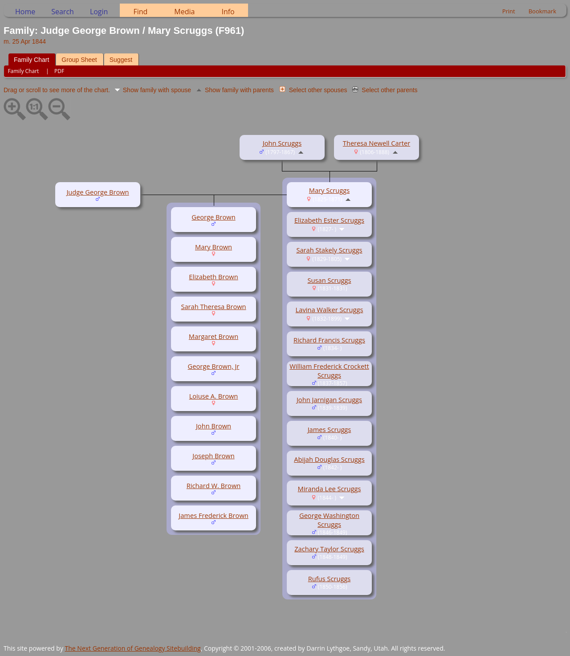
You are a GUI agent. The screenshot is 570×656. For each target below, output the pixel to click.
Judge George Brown (97, 191)
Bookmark (542, 11)
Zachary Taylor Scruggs (329, 548)
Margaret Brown (213, 336)
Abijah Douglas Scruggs (329, 459)
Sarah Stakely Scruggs (329, 249)
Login (99, 11)
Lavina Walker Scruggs (329, 309)
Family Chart (31, 59)
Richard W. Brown (213, 485)
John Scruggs (282, 143)
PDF (59, 71)
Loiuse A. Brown (213, 395)
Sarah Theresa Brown (213, 306)
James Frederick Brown (213, 515)
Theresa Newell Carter (376, 143)
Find (140, 11)
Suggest (121, 59)
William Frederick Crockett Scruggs (329, 370)
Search (62, 11)
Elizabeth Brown (213, 276)
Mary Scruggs (329, 190)
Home (25, 11)
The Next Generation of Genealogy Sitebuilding (133, 648)
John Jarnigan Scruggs (329, 399)
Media (184, 11)
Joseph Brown (213, 455)
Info (227, 11)
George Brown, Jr (214, 366)
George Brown (213, 216)
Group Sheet (79, 59)
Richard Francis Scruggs (329, 339)
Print (508, 11)
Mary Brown (213, 246)
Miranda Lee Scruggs (329, 488)
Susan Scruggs (329, 280)
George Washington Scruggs (329, 520)
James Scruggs (329, 429)
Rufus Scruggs (329, 578)
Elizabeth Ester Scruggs (329, 220)
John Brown (213, 425)
